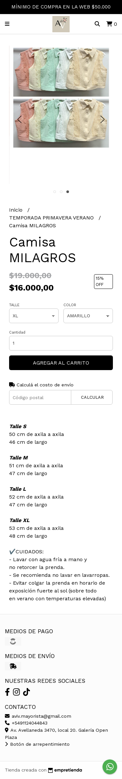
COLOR (69, 305)
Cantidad (17, 332)
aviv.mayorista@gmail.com (38, 716)
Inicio (16, 210)
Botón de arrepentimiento (37, 744)
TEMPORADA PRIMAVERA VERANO (52, 218)
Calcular (92, 397)
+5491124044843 (26, 723)
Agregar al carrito (61, 363)
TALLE (14, 305)
